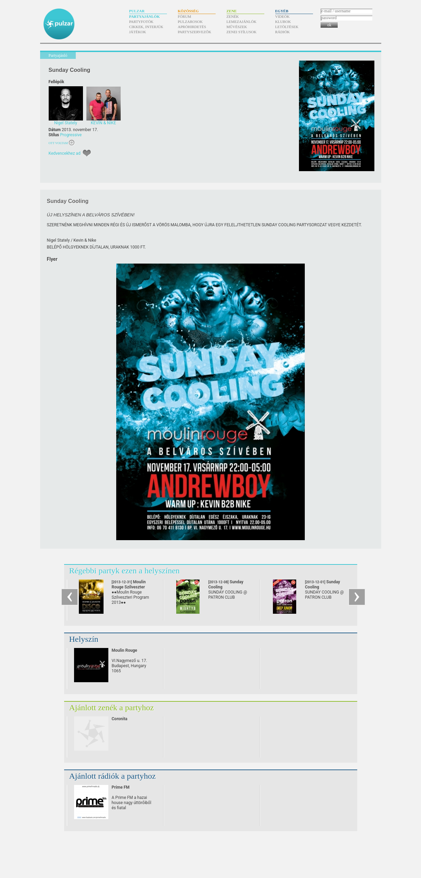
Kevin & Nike (84, 240)
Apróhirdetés (192, 27)
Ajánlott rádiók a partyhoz (112, 776)
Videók (282, 16)
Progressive (71, 134)
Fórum (184, 16)
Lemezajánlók (241, 22)
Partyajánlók (144, 16)
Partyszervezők (195, 32)
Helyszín (83, 639)
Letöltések (287, 27)
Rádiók (282, 32)
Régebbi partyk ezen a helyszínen (124, 570)
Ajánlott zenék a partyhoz (111, 707)
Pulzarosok (190, 22)
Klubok (283, 22)
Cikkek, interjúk (146, 27)
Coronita (120, 718)
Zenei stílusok (242, 32)
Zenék (233, 16)
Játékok (137, 32)
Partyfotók (141, 22)
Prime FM (121, 787)
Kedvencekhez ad (65, 153)
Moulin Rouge (124, 650)
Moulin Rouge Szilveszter (129, 587)
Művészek (237, 27)
